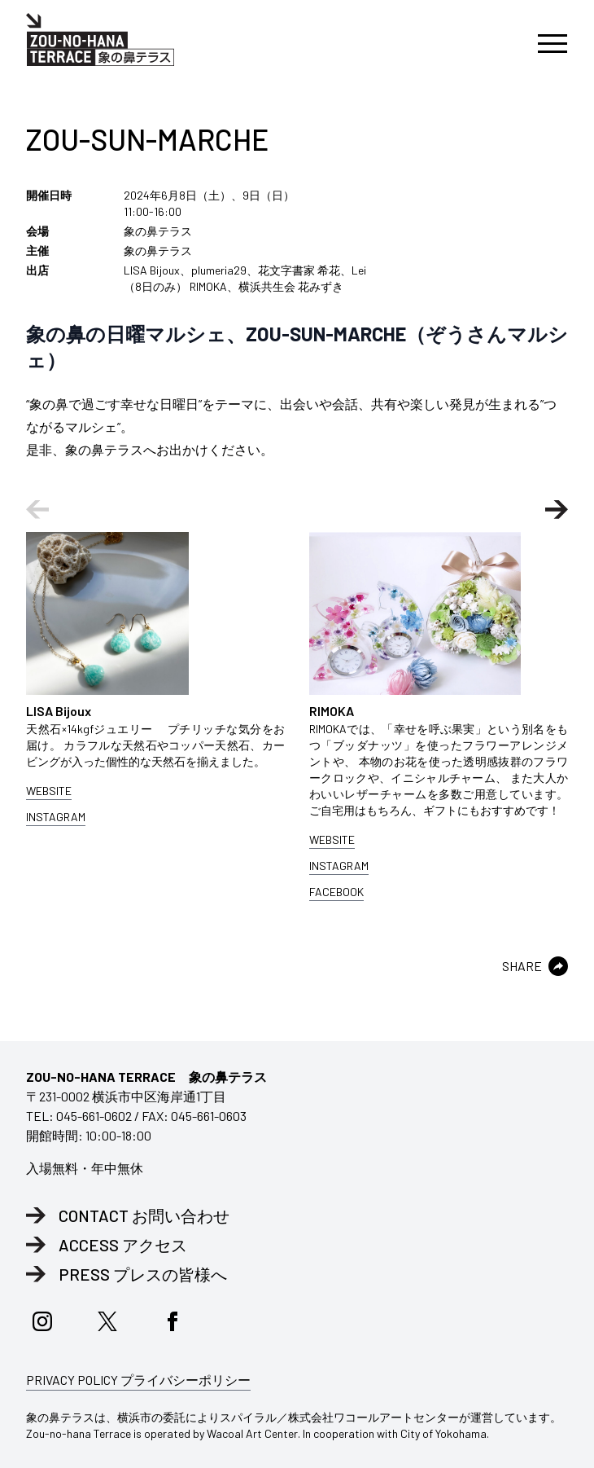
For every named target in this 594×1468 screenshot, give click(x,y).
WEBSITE (49, 791)
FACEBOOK (336, 892)
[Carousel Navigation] (297, 509)
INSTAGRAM (55, 817)
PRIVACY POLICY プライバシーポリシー (138, 1379)
